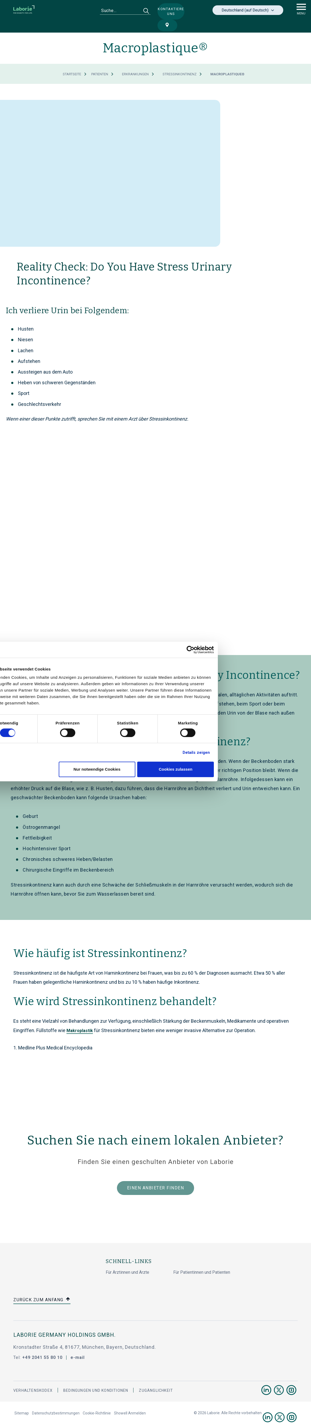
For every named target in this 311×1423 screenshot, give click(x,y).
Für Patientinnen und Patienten (201, 1260)
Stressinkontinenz (179, 62)
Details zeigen (253, 752)
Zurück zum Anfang (41, 1287)
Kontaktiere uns (164, 11)
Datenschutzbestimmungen (56, 1401)
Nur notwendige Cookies (154, 769)
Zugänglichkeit (156, 1378)
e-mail (77, 1345)
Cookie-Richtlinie (97, 1401)
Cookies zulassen (233, 769)
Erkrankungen (135, 62)
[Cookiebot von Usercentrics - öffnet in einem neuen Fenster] (248, 650)
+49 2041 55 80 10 (42, 1345)
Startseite (72, 62)
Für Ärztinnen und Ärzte (127, 1260)
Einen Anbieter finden (155, 1175)
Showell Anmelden (130, 1401)
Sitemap (21, 1401)
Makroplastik (79, 1018)
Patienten (99, 62)
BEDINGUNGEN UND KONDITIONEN (95, 1378)
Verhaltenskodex (33, 1378)
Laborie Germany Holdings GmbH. (64, 1322)
